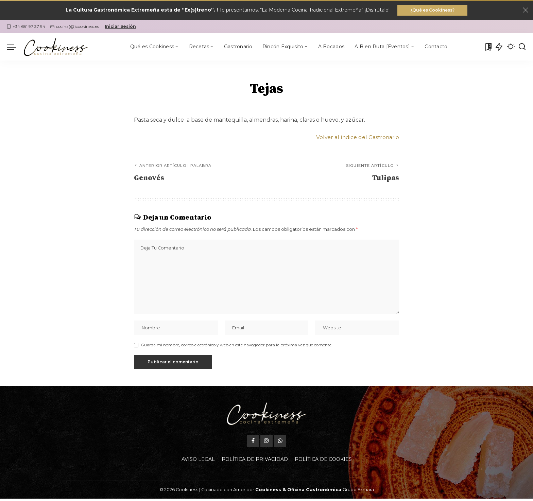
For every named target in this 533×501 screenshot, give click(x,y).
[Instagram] (266, 443)
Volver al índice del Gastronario (356, 137)
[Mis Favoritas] (488, 47)
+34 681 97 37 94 (26, 26)
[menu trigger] (15, 47)
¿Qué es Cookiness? (432, 10)
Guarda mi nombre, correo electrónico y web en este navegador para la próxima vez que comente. (236, 347)
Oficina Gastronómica (314, 492)
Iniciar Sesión (120, 26)
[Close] (525, 10)
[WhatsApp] (280, 443)
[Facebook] (253, 443)
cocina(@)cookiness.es (74, 26)
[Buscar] (522, 47)
